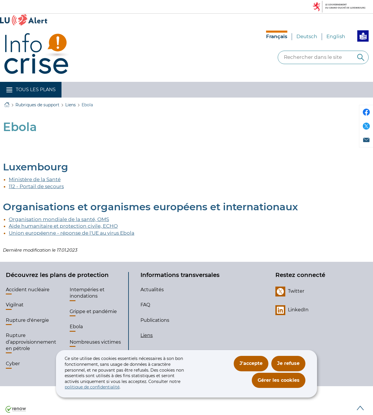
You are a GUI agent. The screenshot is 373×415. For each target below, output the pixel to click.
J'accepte (251, 363)
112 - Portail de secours (36, 186)
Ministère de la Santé (35, 179)
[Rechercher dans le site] (361, 57)
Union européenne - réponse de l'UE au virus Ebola (71, 233)
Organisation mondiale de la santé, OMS (59, 219)
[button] (30, 90)
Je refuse (288, 363)
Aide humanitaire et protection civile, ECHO (63, 226)
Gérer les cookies (279, 380)
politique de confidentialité (92, 387)
